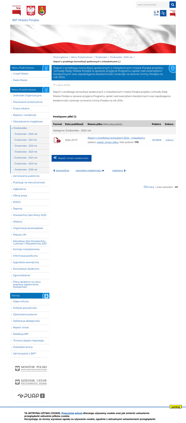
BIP (172, 13)
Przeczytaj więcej (72, 413)
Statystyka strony (23, 347)
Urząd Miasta (20, 73)
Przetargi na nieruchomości (29, 182)
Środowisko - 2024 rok (121, 57)
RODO (17, 202)
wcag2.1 (156, 13)
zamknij (175, 407)
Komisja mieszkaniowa (26, 249)
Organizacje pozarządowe (28, 228)
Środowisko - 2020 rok (26, 134)
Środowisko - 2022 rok (26, 146)
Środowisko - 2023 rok (26, 151)
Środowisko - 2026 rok (26, 169)
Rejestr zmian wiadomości (73, 158)
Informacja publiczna (25, 255)
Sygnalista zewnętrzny (26, 262)
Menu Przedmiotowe (82, 57)
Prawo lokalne (21, 108)
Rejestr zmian (21, 327)
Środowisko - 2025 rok (26, 163)
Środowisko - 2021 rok (26, 140)
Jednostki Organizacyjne (27, 95)
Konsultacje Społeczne (26, 268)
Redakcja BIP (20, 334)
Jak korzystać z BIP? (24, 353)
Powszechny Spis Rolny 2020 (29, 215)
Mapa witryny (21, 301)
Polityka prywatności (25, 308)
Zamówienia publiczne (26, 176)
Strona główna (60, 57)
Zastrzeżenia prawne (25, 314)
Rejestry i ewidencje (24, 115)
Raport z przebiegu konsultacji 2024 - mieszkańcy (116, 138)
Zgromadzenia (21, 275)
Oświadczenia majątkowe (28, 121)
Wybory (17, 221)
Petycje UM (19, 234)
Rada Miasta (20, 80)
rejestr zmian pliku (107, 142)
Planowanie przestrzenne (28, 102)
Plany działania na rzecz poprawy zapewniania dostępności (27, 284)
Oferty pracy (20, 195)
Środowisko (101, 57)
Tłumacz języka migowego (28, 340)
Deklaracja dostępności (26, 321)
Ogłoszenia (19, 189)
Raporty (17, 208)
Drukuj (150, 187)
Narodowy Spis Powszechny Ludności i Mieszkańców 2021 (30, 242)
